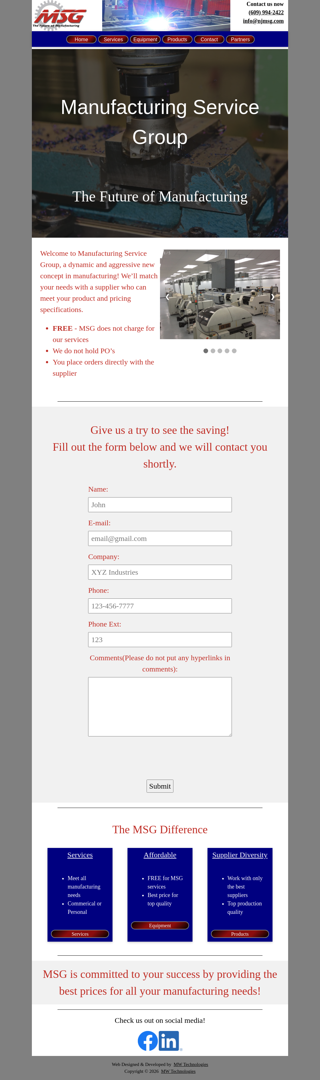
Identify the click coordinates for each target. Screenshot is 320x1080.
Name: (98, 489)
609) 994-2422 (267, 12)
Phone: (98, 590)
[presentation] (135, 756)
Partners (240, 39)
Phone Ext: (104, 624)
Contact (209, 39)
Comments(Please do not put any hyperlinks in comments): (160, 663)
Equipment (145, 39)
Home (81, 39)
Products (177, 39)
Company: (103, 556)
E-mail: (99, 523)
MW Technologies (191, 1064)
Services (113, 39)
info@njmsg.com (263, 21)
